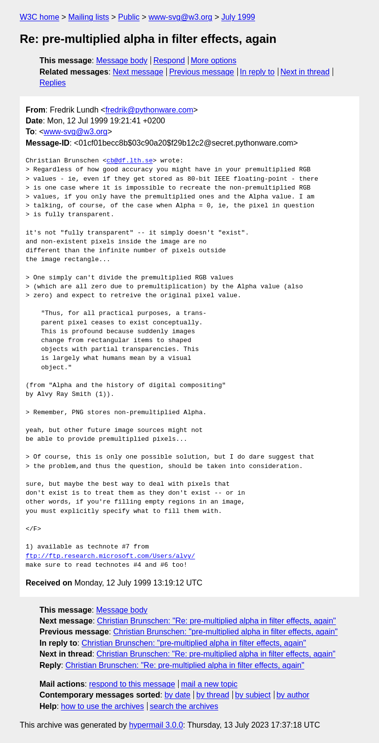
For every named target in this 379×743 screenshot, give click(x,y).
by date (177, 695)
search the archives (184, 706)
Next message (138, 72)
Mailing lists (88, 17)
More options (214, 60)
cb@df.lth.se (130, 160)
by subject (252, 695)
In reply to (257, 72)
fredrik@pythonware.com (149, 110)
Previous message (201, 72)
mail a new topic (209, 684)
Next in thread (305, 72)
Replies (52, 82)
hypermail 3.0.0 (156, 725)
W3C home (39, 17)
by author (292, 695)
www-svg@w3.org (180, 17)
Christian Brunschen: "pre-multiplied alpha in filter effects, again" (225, 631)
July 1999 (238, 17)
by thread (212, 695)
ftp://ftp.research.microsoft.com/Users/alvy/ (110, 556)
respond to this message (132, 684)
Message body (122, 60)
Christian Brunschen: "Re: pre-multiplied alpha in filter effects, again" (216, 621)
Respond (169, 60)
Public (129, 17)
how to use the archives (102, 706)
